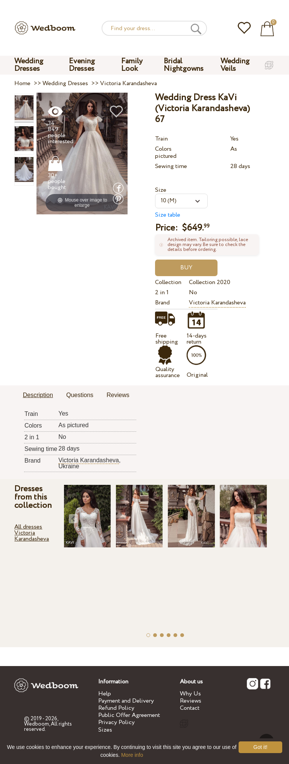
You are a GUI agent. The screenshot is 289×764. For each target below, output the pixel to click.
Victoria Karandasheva (217, 302)
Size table (167, 215)
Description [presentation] (38, 395)
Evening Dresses (82, 65)
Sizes (105, 730)
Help (104, 693)
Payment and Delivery (126, 701)
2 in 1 (162, 292)
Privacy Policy (116, 722)
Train (161, 138)
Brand (162, 302)
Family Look (132, 65)
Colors (163, 149)
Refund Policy (116, 708)
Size (160, 190)
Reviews (190, 701)
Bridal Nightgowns (184, 65)
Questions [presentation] (79, 395)
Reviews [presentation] (117, 395)
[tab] (38, 395)
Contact (189, 708)
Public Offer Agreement (129, 715)
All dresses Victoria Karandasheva (31, 533)
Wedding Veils (235, 65)
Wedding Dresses (28, 65)
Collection (168, 282)
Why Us (190, 693)
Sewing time (171, 166)
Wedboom (36, 724)
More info (132, 755)
